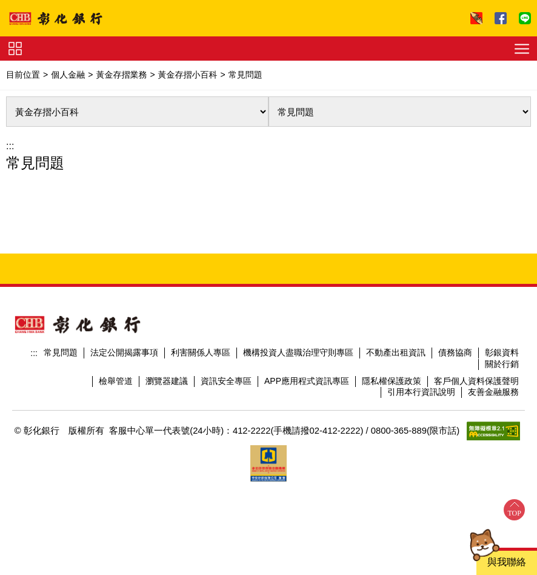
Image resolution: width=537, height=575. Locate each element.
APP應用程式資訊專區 (306, 381)
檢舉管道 (116, 381)
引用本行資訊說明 (421, 392)
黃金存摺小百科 (188, 74)
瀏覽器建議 (166, 381)
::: (10, 146)
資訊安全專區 (226, 381)
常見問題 (61, 352)
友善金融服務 (493, 392)
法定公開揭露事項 (124, 352)
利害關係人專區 (200, 352)
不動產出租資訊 (395, 352)
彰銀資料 (502, 352)
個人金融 (68, 74)
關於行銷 (502, 364)
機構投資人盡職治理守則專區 (298, 352)
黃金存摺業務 (121, 74)
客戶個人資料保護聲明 (476, 381)
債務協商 (455, 352)
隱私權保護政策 (391, 381)
